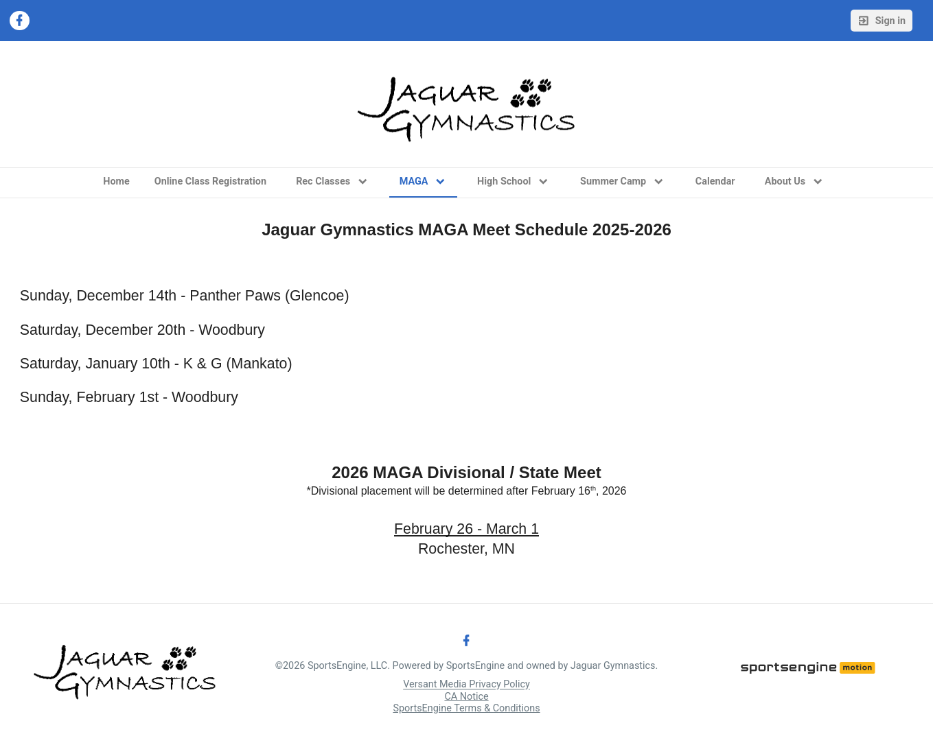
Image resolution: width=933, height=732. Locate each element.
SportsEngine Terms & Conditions (466, 708)
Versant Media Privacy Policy (466, 685)
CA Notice (466, 697)
